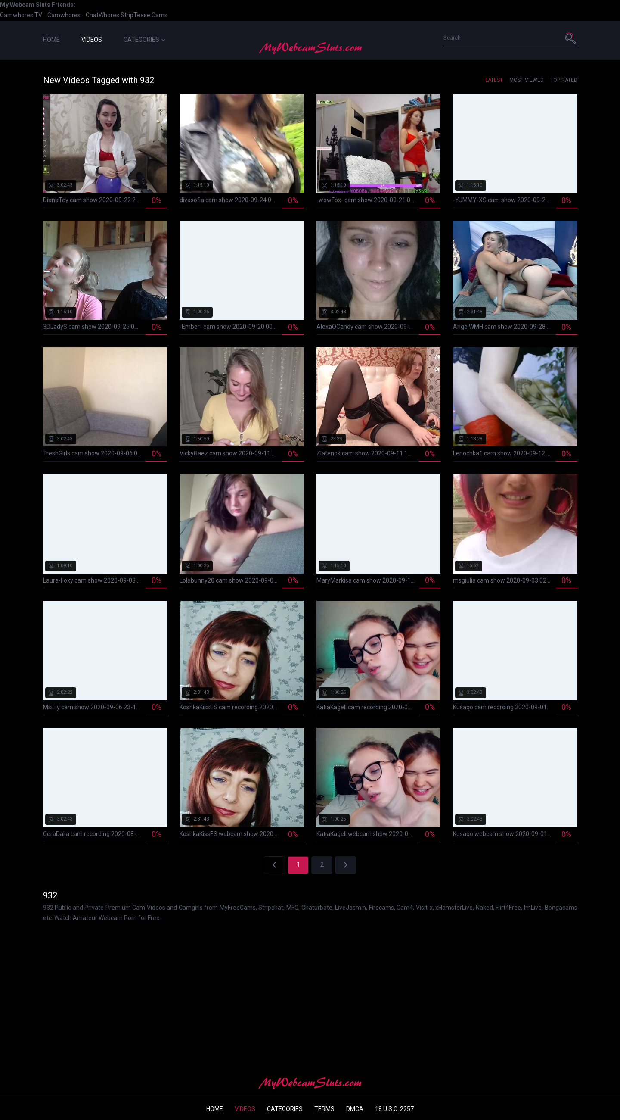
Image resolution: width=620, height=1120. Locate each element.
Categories (144, 39)
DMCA (354, 1108)
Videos (91, 39)
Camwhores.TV (21, 15)
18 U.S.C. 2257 (394, 1108)
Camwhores (64, 15)
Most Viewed (526, 80)
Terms (324, 1108)
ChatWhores (102, 15)
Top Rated (563, 80)
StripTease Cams (144, 15)
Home (51, 39)
